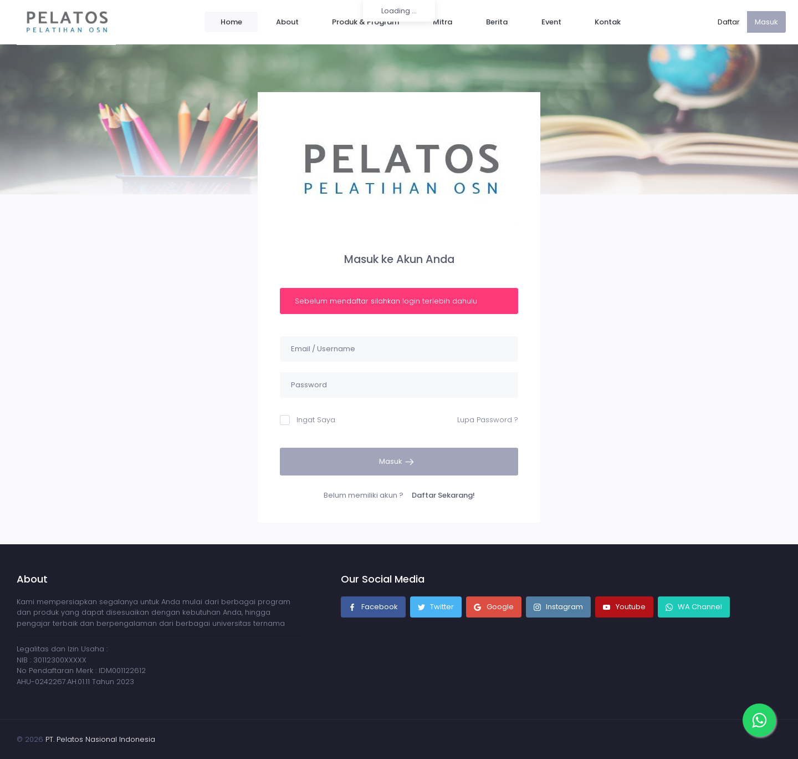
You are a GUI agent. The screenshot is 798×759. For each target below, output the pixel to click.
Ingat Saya (307, 419)
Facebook (373, 607)
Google (494, 607)
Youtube (624, 607)
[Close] (509, 294)
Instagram (559, 607)
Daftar (729, 22)
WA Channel (699, 606)
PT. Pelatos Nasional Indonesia (100, 739)
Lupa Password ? (487, 419)
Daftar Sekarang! (443, 495)
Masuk (766, 22)
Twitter (436, 607)
